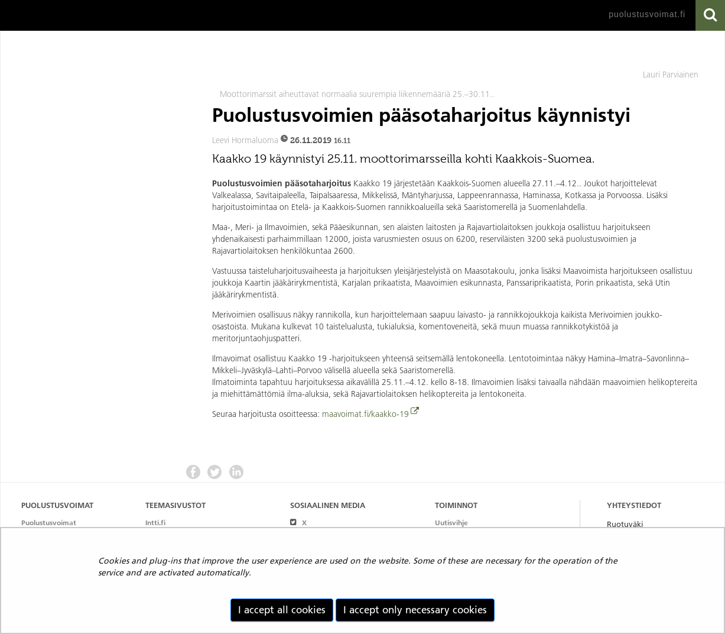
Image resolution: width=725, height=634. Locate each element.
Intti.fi (155, 522)
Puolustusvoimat (48, 522)
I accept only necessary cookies (415, 610)
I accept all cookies (282, 610)
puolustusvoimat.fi (647, 14)
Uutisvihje (451, 522)
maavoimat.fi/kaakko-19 (365, 414)
